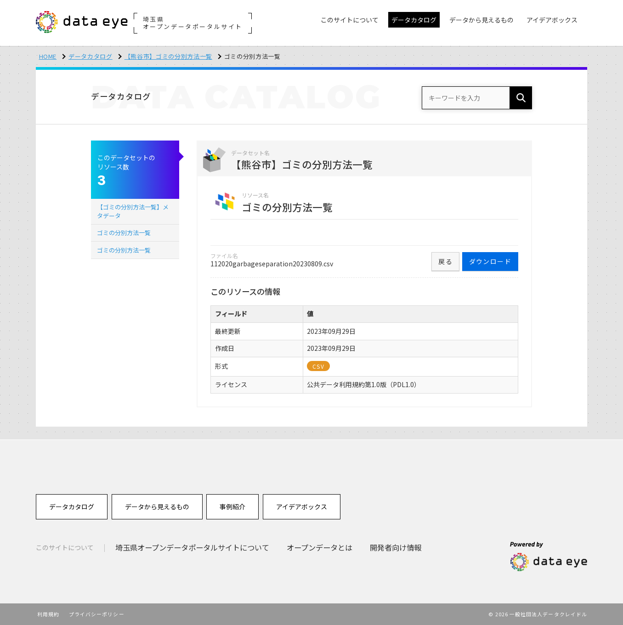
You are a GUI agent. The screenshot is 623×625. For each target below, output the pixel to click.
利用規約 (48, 614)
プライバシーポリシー (97, 614)
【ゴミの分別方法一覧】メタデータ (133, 211)
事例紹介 (232, 506)
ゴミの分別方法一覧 (124, 232)
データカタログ (90, 56)
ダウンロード (490, 261)
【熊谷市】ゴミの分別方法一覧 (168, 56)
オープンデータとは (319, 547)
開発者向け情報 (395, 547)
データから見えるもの (157, 506)
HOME (48, 56)
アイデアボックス (301, 506)
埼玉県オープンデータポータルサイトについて (192, 547)
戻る (445, 261)
